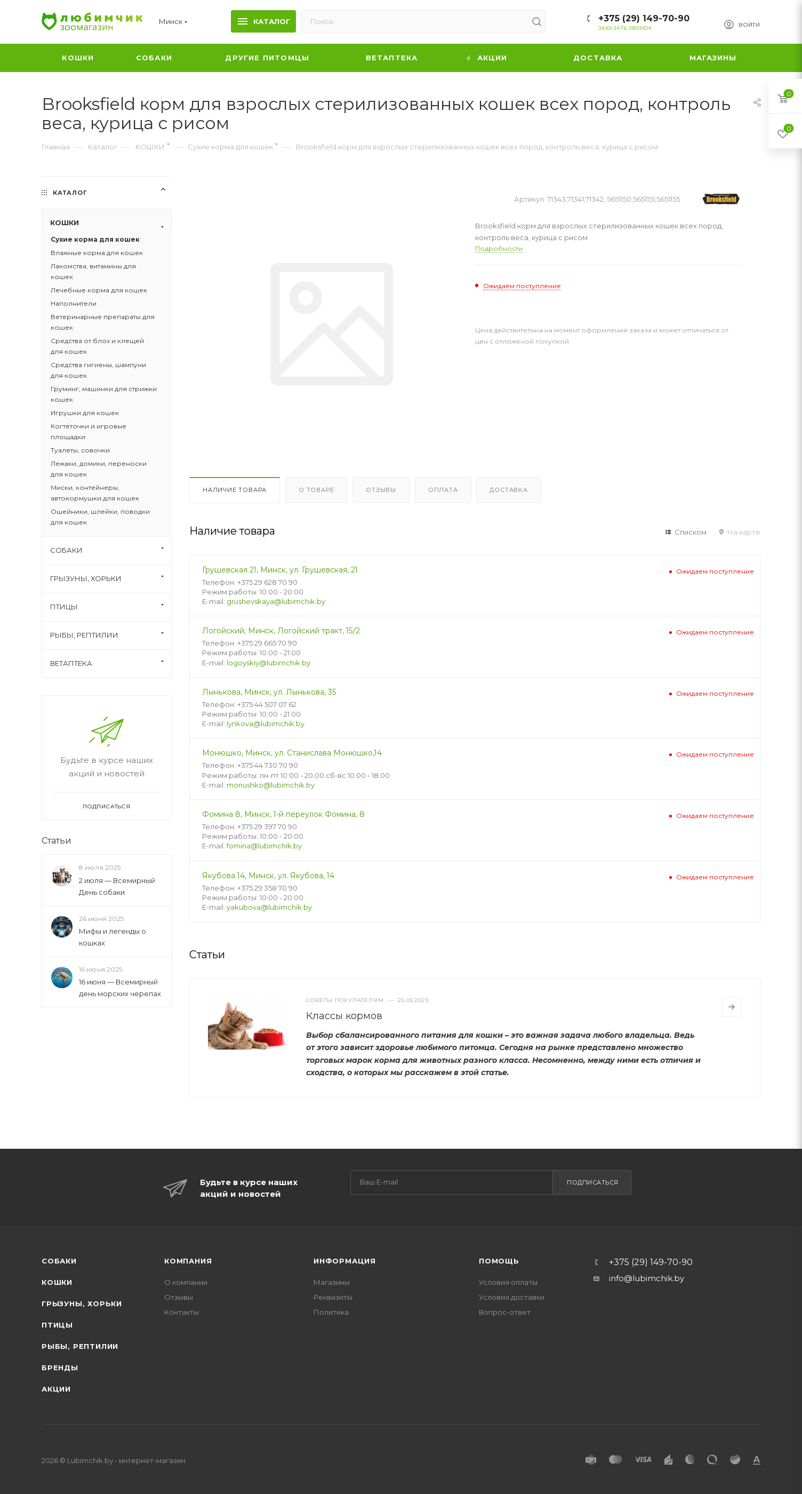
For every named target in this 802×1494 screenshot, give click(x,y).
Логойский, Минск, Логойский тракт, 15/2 (281, 630)
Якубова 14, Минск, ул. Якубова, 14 (268, 875)
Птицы (57, 1325)
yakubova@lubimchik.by (269, 907)
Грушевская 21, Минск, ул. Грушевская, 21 (280, 570)
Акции (56, 1389)
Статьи (56, 841)
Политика (331, 1312)
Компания (188, 1261)
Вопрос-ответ (505, 1312)
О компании (185, 1282)
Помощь (499, 1261)
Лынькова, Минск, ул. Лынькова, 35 (269, 692)
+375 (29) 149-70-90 (643, 18)
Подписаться (593, 1182)
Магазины (332, 1282)
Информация (345, 1261)
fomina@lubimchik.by (264, 845)
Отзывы (381, 490)
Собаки (59, 1261)
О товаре (316, 490)
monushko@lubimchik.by (271, 785)
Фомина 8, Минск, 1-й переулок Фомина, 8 (283, 814)
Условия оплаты (508, 1282)
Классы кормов (344, 1016)
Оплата (443, 490)
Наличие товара (235, 490)
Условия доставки (511, 1297)
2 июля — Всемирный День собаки (117, 886)
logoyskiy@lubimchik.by (268, 662)
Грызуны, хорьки (82, 1303)
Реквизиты (333, 1297)
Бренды (60, 1367)
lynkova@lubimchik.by (265, 723)
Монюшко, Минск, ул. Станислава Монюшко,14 (292, 753)
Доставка (508, 490)
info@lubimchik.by (646, 1278)
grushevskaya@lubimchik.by (276, 601)
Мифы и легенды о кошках (112, 937)
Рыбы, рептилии (80, 1346)
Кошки (57, 1282)
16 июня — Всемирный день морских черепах (120, 988)
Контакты (181, 1312)
